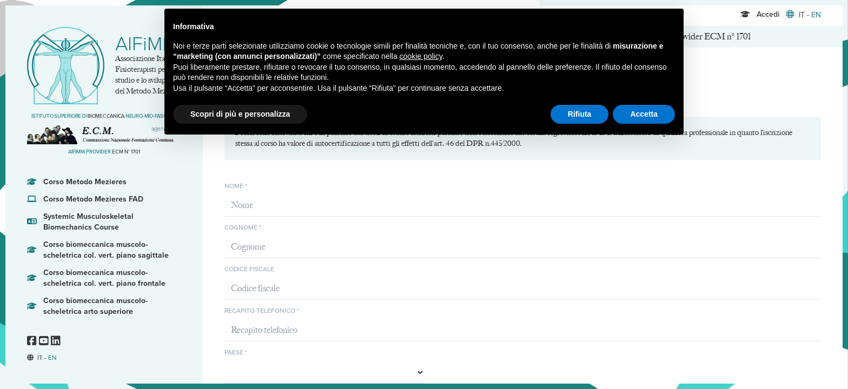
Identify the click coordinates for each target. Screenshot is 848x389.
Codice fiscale (249, 269)
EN (52, 358)
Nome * (235, 186)
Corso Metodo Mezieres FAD (85, 199)
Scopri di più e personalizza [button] (240, 114)
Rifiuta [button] (580, 114)
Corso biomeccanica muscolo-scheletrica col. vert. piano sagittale (98, 250)
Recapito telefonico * (261, 310)
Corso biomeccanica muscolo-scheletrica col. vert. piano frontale (96, 278)
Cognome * (242, 227)
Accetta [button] (644, 114)
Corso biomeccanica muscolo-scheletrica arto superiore (87, 306)
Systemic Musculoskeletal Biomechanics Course (80, 222)
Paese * (235, 352)
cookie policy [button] (421, 56)
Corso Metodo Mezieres (77, 182)
